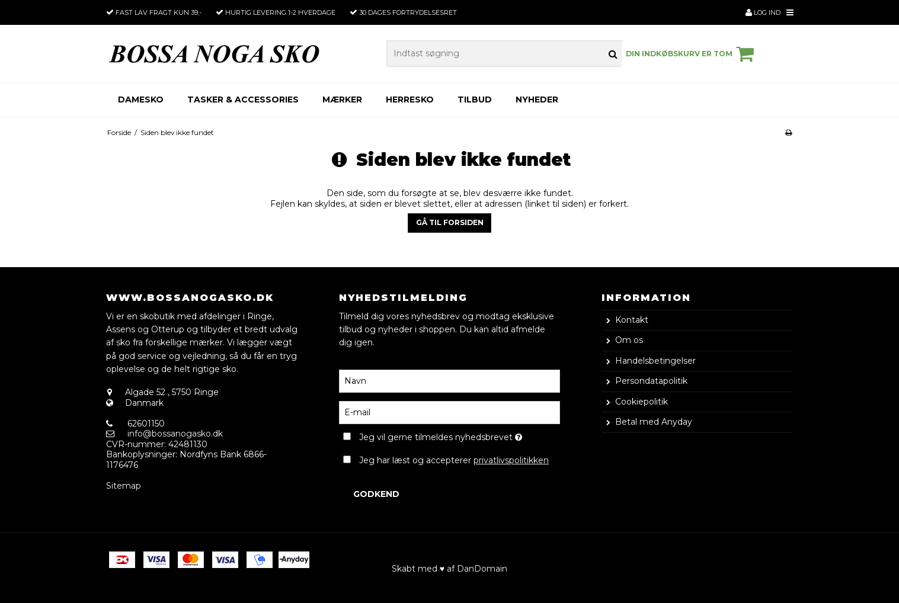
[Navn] (449, 380)
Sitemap (123, 485)
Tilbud (475, 99)
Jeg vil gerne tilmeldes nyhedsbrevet (459, 435)
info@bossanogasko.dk (175, 433)
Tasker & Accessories (243, 99)
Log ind (763, 12)
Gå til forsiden (450, 222)
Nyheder (537, 99)
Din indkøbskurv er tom (691, 53)
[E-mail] (449, 411)
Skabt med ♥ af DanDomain (449, 568)
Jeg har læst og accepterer (454, 460)
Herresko (410, 99)
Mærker (342, 99)
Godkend (376, 494)
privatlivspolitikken (511, 460)
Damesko (141, 99)
